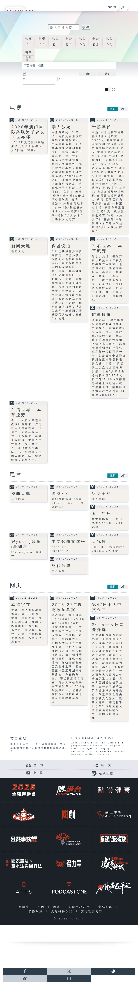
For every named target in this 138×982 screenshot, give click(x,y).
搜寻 (107, 73)
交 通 (39, 765)
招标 (57, 906)
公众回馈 (106, 773)
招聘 (42, 906)
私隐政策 (37, 911)
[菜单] (133, 6)
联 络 (39, 773)
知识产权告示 (80, 906)
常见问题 (106, 906)
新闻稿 (25, 906)
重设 (88, 73)
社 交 (106, 765)
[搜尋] (123, 6)
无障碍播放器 (62, 911)
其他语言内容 (92, 911)
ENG (110, 7)
